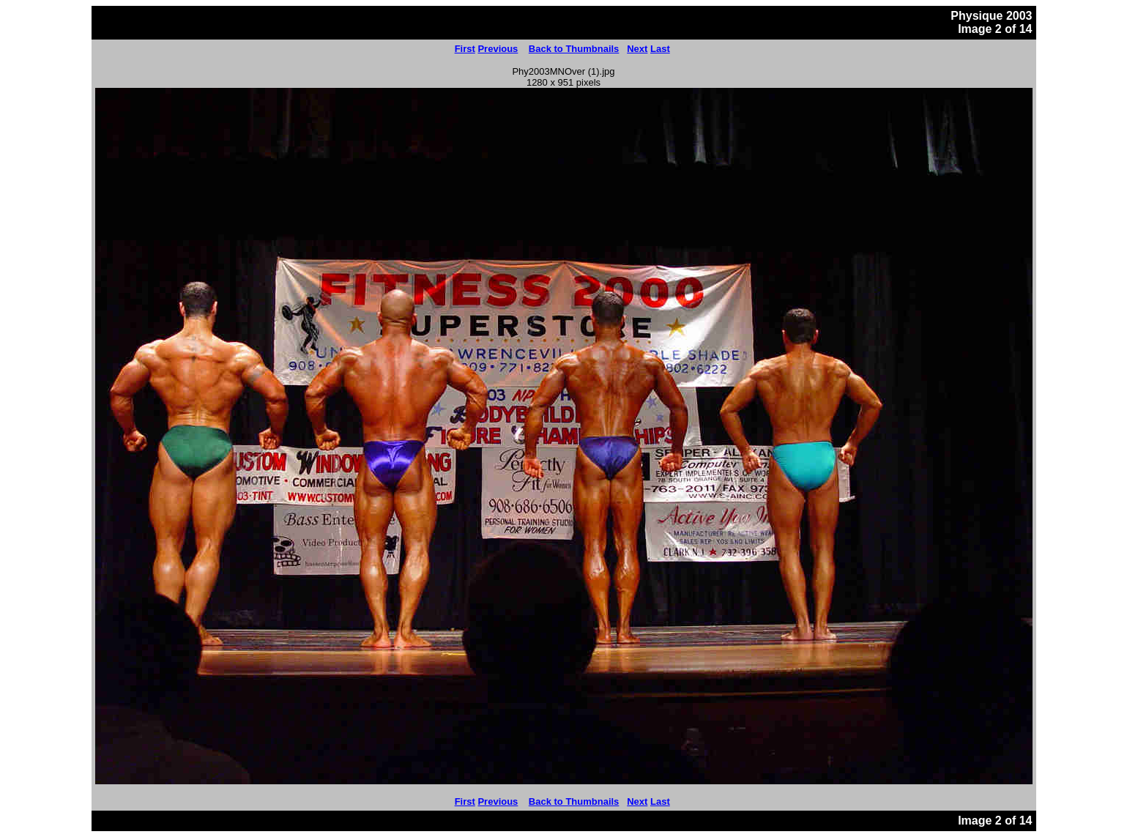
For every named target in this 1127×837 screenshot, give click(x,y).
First (465, 48)
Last (660, 48)
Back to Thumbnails (574, 48)
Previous (497, 48)
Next (637, 48)
